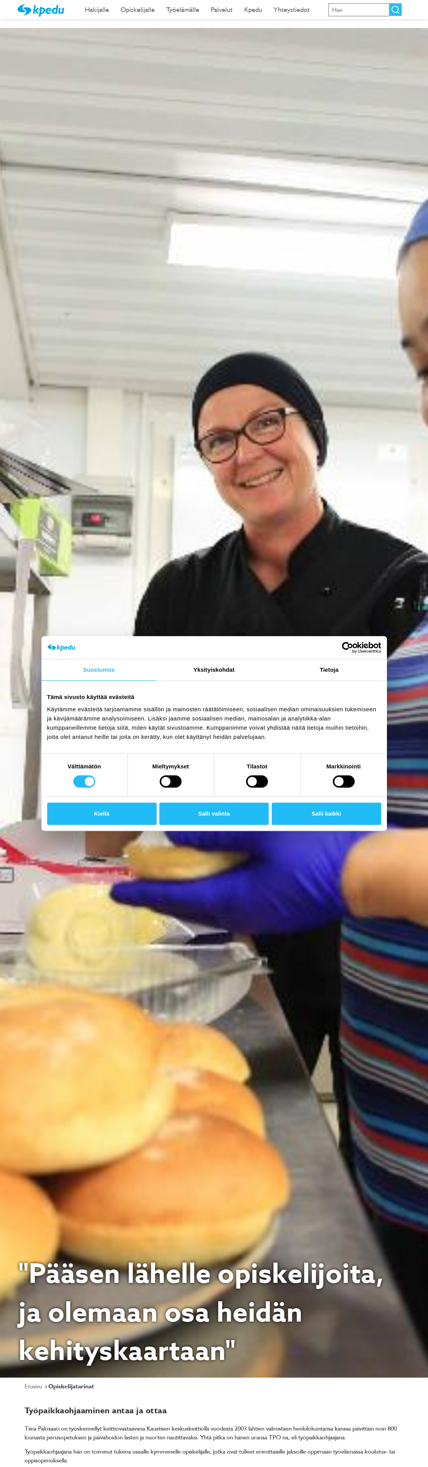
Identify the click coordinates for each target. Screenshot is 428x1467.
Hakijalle (97, 9)
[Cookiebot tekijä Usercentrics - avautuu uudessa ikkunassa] (347, 647)
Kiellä (101, 813)
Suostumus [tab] (99, 669)
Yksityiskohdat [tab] (214, 669)
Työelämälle (182, 9)
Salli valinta (214, 813)
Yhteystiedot (292, 9)
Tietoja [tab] (329, 669)
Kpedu (253, 9)
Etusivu (34, 1386)
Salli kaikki (326, 813)
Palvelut (222, 9)
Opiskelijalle (138, 9)
